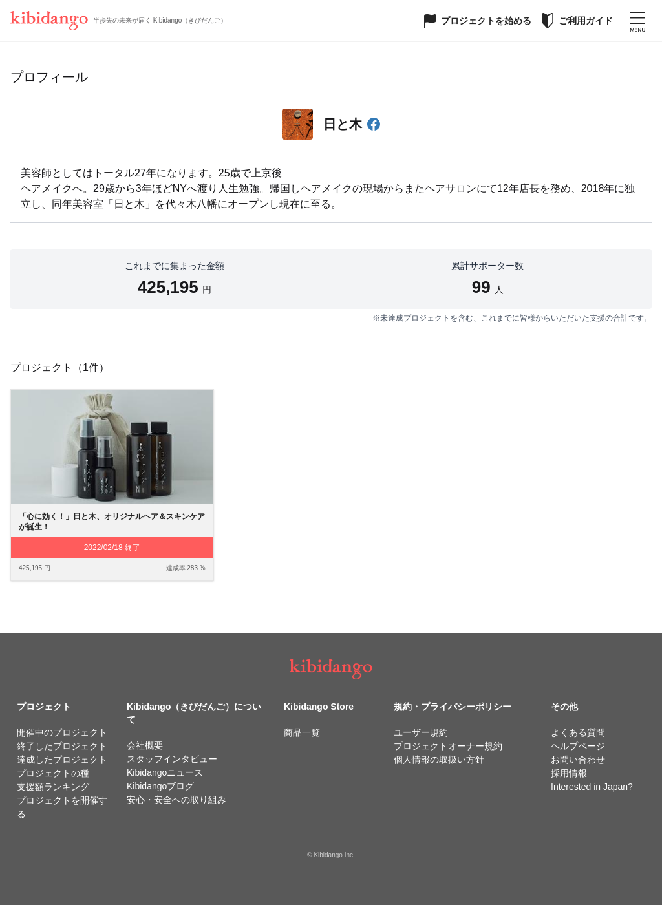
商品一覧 (302, 732)
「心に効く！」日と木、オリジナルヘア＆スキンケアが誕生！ (112, 522)
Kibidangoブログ (160, 786)
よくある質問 (578, 732)
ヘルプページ (578, 746)
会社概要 (145, 745)
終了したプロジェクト (62, 746)
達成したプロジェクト (62, 759)
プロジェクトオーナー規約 (448, 746)
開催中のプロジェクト (62, 732)
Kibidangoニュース (165, 772)
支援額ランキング (53, 787)
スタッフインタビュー (172, 759)
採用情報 (569, 773)
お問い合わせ (578, 759)
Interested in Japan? (592, 787)
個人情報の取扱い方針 (439, 759)
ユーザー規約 (421, 732)
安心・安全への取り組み (176, 799)
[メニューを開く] (637, 20)
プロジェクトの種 (53, 773)
